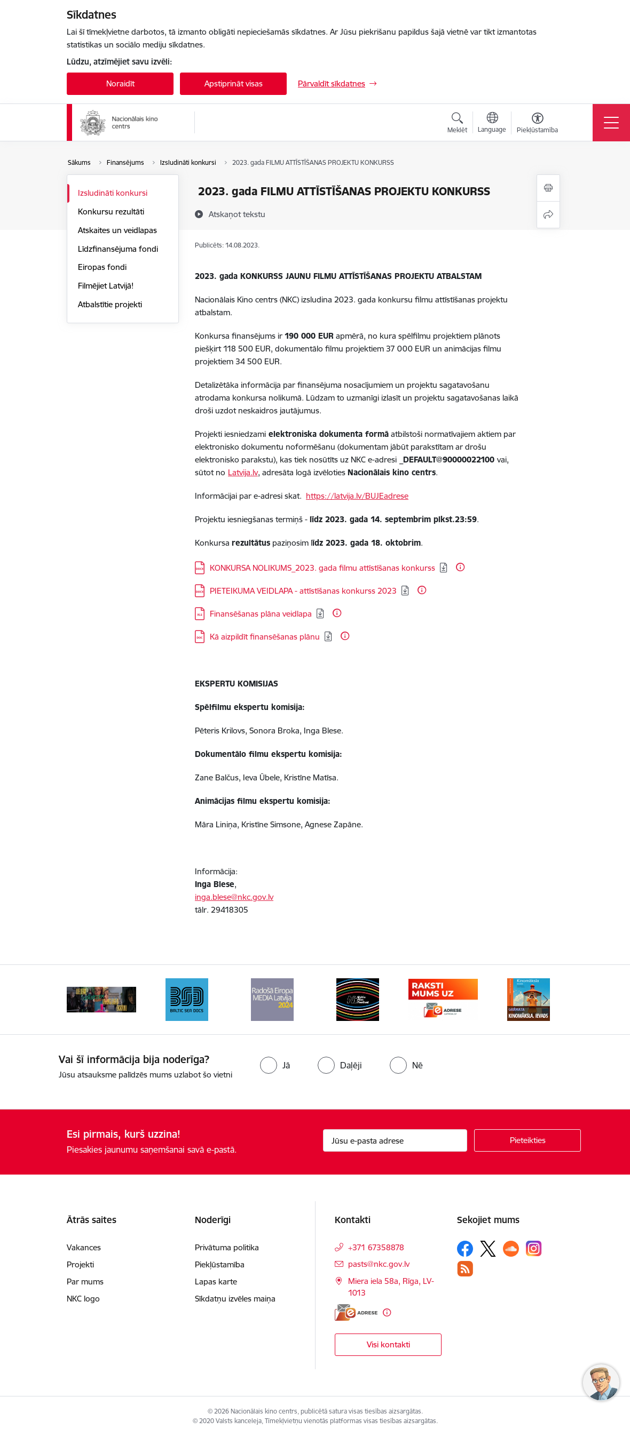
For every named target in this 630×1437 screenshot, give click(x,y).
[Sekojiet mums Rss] (465, 1268)
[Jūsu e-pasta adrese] (395, 1140)
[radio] (275, 1065)
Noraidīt (120, 83)
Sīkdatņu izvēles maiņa (235, 1299)
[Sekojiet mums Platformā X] (488, 1249)
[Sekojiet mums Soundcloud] (511, 1249)
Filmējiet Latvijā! (105, 286)
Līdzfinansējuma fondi (118, 249)
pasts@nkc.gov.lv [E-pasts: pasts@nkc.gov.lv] (379, 1264)
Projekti (80, 1264)
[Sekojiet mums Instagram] (534, 1248)
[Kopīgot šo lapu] (548, 215)
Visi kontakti (388, 1344)
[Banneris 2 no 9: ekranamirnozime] (187, 999)
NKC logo (83, 1299)
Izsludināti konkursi (112, 193)
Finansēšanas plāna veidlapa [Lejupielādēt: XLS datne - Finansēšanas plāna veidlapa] (261, 614)
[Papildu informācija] (460, 567)
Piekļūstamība (220, 1264)
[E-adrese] (356, 1312)
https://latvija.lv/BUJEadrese (357, 496)
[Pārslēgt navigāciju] (611, 122)
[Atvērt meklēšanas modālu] (457, 124)
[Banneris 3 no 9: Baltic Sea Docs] (272, 999)
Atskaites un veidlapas (117, 230)
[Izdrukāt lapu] (548, 188)
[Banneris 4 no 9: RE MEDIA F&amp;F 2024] (357, 999)
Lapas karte (216, 1281)
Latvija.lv (243, 472)
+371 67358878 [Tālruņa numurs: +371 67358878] (376, 1247)
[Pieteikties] (527, 1140)
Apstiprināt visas (233, 83)
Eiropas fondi (102, 267)
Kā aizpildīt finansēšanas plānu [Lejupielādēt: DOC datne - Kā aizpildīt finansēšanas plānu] (265, 637)
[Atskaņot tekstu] (237, 213)
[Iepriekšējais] (84, 1000)
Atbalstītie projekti (110, 304)
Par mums (85, 1281)
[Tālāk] (545, 1000)
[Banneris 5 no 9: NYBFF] (443, 999)
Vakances (84, 1247)
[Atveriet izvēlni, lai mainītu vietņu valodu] (491, 123)
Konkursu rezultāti (111, 211)
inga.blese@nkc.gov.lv (234, 897)
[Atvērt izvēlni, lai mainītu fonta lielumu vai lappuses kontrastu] (537, 124)
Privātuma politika (227, 1247)
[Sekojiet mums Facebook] (465, 1249)
